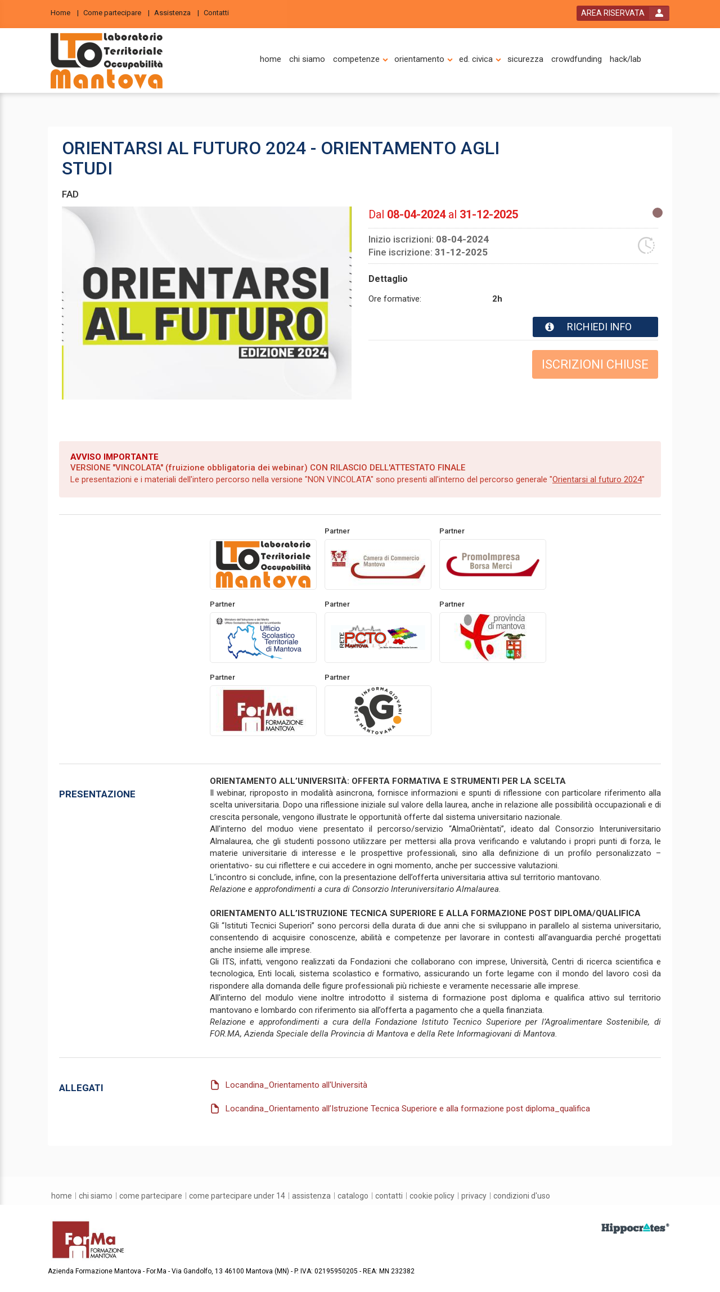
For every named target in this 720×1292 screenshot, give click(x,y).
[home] (270, 59)
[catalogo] (353, 1195)
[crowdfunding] (576, 59)
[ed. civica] (476, 59)
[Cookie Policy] (432, 1195)
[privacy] (474, 1195)
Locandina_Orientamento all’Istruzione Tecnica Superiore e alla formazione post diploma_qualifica (408, 1108)
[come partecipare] (150, 1195)
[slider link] (635, 1228)
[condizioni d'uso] (521, 1195)
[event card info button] (595, 327)
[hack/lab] (625, 59)
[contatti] (389, 1195)
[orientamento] (419, 59)
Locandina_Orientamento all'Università (296, 1085)
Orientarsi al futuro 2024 (597, 479)
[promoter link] (378, 564)
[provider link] (263, 564)
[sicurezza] (525, 59)
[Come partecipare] (116, 12)
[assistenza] (311, 1195)
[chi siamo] (307, 59)
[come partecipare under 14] (237, 1195)
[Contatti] (220, 12)
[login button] (623, 13)
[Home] (65, 12)
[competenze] (356, 59)
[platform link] (107, 61)
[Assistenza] (176, 12)
